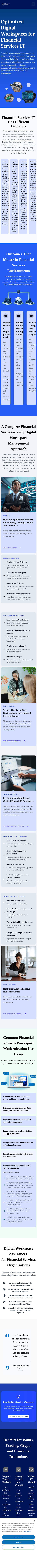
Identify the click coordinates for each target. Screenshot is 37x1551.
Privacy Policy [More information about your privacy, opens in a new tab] (27, 1531)
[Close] (34, 1521)
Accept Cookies (18, 1537)
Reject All (18, 1542)
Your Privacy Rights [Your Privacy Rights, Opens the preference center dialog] (18, 1547)
